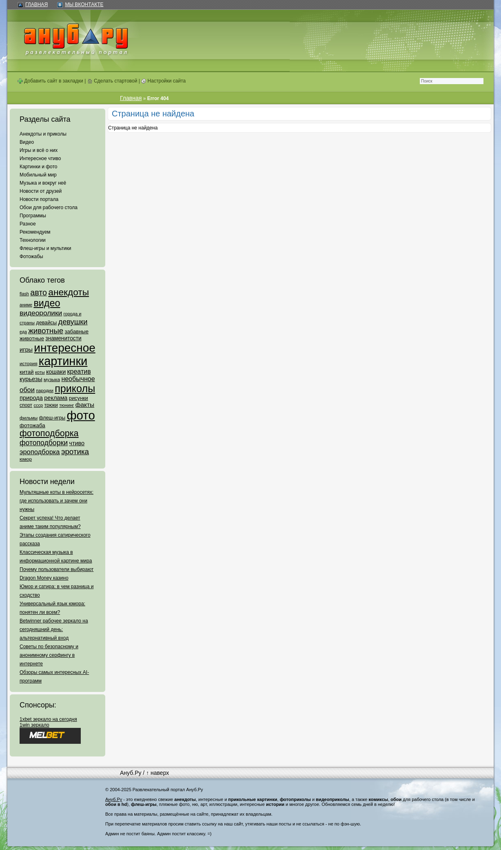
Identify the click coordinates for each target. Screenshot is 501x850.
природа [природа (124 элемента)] (31, 398)
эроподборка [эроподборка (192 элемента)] (40, 451)
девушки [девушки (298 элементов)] (72, 321)
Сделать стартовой (112, 81)
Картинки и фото (39, 167)
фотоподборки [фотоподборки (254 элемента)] (44, 443)
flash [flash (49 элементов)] (24, 293)
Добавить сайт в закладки (50, 81)
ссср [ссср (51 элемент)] (38, 405)
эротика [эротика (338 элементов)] (75, 451)
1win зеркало (34, 725)
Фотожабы (31, 256)
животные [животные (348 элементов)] (45, 330)
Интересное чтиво (40, 158)
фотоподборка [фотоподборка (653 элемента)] (49, 433)
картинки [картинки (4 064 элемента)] (63, 361)
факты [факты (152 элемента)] (84, 404)
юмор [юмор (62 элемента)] (26, 459)
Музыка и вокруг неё (43, 183)
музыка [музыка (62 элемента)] (52, 379)
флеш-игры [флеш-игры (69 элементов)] (52, 418)
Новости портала (39, 199)
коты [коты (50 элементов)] (40, 372)
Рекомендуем (35, 232)
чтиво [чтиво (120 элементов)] (76, 443)
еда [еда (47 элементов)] (23, 331)
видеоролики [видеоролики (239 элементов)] (41, 313)
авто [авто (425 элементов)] (38, 292)
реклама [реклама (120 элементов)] (55, 398)
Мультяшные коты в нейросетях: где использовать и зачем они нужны (56, 500)
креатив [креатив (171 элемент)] (79, 371)
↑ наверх (157, 773)
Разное (28, 224)
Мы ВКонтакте (84, 4)
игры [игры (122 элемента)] (26, 349)
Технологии (33, 240)
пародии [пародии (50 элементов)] (44, 390)
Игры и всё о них (39, 150)
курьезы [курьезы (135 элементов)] (31, 378)
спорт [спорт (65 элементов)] (26, 405)
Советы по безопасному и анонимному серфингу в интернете (49, 655)
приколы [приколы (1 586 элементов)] (75, 388)
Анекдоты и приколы (43, 134)
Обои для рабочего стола (49, 207)
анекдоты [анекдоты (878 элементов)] (68, 292)
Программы (33, 216)
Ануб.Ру (130, 773)
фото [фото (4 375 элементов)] (81, 415)
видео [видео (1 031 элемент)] (46, 303)
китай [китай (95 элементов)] (27, 372)
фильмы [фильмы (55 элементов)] (29, 417)
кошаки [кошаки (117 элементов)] (56, 371)
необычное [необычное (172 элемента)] (78, 378)
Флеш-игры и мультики (45, 248)
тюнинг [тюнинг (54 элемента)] (66, 405)
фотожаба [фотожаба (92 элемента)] (32, 425)
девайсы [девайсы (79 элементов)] (46, 322)
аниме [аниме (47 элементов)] (26, 304)
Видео (27, 142)
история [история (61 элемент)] (29, 363)
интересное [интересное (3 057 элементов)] (64, 347)
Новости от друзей (41, 191)
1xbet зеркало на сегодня (48, 719)
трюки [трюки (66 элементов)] (51, 405)
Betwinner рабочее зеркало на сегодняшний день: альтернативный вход (54, 629)
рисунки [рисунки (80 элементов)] (78, 398)
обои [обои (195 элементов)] (27, 389)
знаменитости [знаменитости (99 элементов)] (63, 338)
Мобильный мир (38, 175)
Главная (36, 4)
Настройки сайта (163, 81)
